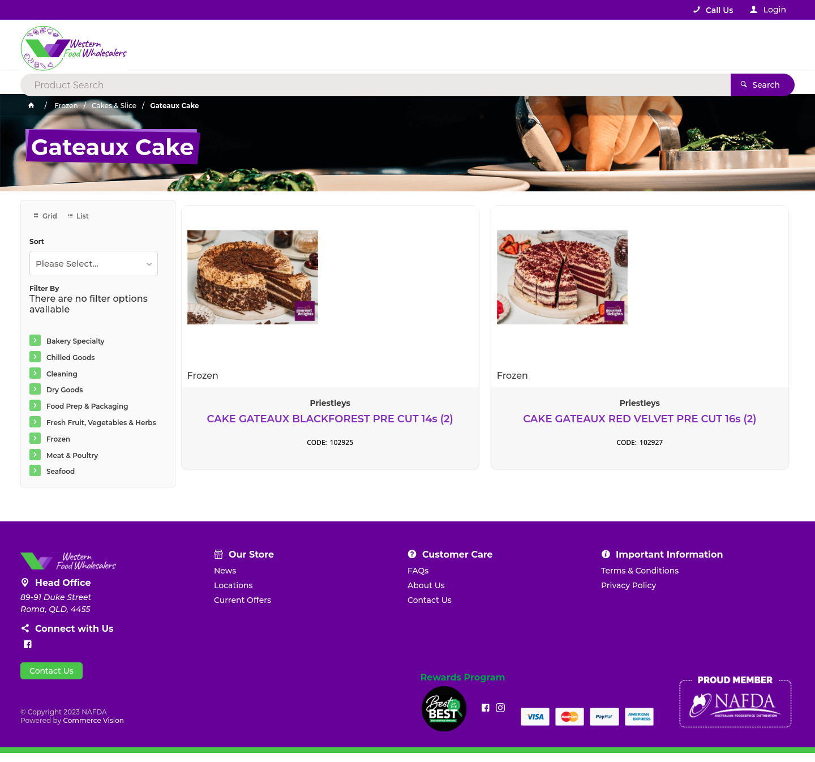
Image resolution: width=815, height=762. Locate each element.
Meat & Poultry (72, 455)
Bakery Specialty (75, 341)
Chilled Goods (70, 357)
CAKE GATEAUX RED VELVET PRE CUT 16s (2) (407, 418)
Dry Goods (64, 390)
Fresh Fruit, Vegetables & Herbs (101, 422)
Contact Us (51, 680)
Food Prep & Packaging (87, 406)
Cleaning (62, 374)
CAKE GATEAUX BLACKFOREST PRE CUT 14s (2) (253, 424)
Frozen (58, 439)
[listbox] (93, 263)
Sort (36, 242)
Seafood (60, 471)
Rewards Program (463, 687)
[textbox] (361, 45)
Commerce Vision (93, 729)
